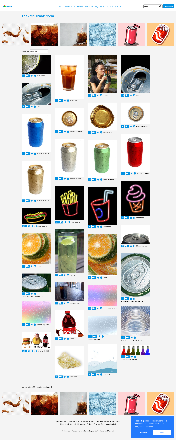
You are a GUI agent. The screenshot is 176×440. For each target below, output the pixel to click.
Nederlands (110, 424)
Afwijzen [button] (143, 432)
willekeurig (89, 6)
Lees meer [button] (149, 427)
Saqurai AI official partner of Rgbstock (101, 431)
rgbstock (7, 6)
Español (81, 424)
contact (103, 6)
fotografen (111, 6)
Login (119, 6)
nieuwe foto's (70, 6)
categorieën (59, 6)
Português (98, 424)
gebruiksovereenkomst (105, 421)
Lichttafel (59, 421)
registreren (169, 6)
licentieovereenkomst (85, 421)
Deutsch (72, 424)
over (118, 421)
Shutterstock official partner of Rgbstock (75, 431)
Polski (89, 424)
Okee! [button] (162, 432)
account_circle (35, 75)
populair (80, 6)
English (64, 424)
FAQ (96, 6)
